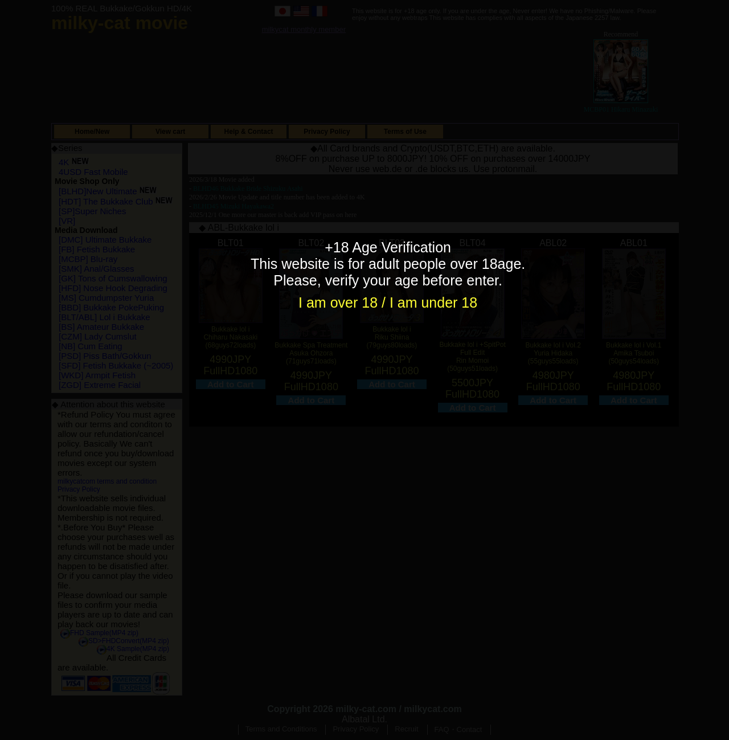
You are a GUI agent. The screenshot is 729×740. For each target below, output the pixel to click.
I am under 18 (433, 302)
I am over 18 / (344, 302)
